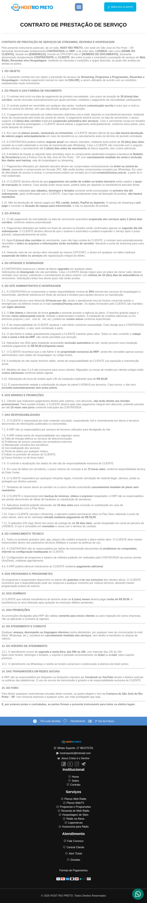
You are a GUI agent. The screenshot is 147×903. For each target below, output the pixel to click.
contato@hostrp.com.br (111, 172)
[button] (79, 7)
